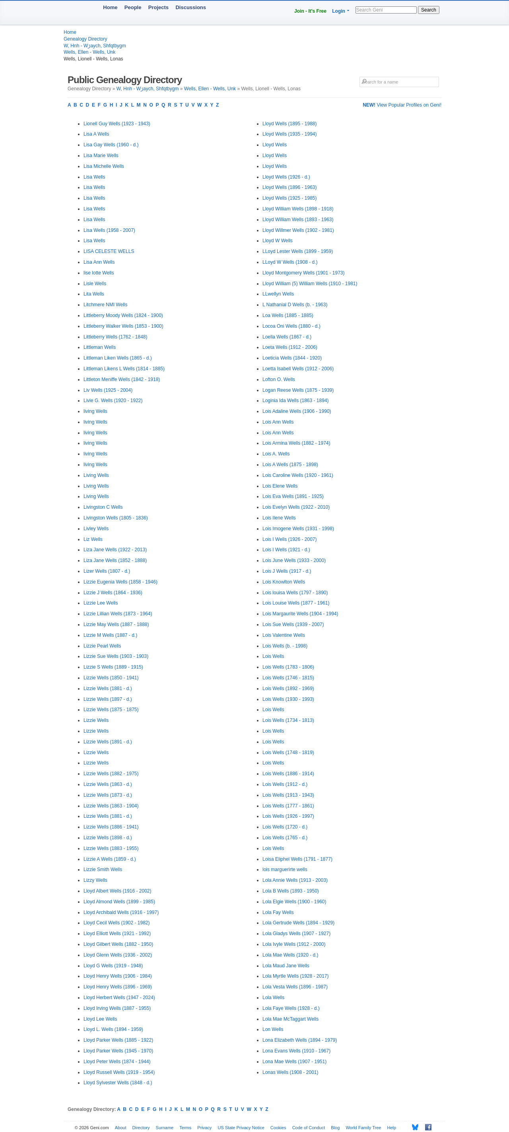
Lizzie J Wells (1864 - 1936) (113, 592)
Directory (141, 1127)
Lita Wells (94, 294)
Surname (165, 1127)
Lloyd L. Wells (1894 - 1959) (113, 1029)
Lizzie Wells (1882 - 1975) (111, 773)
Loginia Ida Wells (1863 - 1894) (295, 400)
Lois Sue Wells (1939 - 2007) (293, 624)
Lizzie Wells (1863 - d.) (108, 784)
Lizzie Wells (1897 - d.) (108, 699)
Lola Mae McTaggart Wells (290, 1019)
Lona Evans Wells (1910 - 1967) (296, 1051)
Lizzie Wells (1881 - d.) (108, 688)
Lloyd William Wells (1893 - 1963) (298, 219)
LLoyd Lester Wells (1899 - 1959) (297, 251)
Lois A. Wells (275, 454)
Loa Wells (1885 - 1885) (287, 315)
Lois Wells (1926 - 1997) (288, 816)
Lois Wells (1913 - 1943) (288, 795)
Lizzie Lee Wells (101, 603)
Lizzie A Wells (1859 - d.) (110, 859)
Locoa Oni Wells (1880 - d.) (291, 326)
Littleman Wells (100, 347)
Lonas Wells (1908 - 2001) (290, 1072)
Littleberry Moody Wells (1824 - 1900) (123, 315)
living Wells (95, 411)
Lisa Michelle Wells (104, 166)
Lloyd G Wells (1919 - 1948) (113, 966)
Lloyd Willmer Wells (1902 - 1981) (298, 230)
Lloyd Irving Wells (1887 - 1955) (117, 1008)
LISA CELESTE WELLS (109, 251)
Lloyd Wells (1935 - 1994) (289, 134)
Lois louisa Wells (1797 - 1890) (295, 592)
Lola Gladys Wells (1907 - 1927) (296, 933)
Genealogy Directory (85, 39)
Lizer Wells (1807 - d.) (107, 571)
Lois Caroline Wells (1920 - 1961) (297, 475)
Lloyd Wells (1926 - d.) (286, 177)
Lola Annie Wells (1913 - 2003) (295, 880)
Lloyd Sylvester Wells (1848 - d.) (118, 1082)
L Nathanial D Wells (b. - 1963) (294, 304)
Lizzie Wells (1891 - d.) (108, 742)
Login (338, 11)
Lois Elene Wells (280, 486)
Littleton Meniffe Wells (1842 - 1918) (122, 379)
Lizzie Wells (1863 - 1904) (111, 806)
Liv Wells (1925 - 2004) (108, 390)
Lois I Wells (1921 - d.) (286, 549)
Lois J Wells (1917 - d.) (286, 571)
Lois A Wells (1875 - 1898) (290, 464)
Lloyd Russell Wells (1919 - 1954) (119, 1072)
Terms (185, 1127)
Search (428, 10)
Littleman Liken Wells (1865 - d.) (118, 358)
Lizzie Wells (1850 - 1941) (111, 678)
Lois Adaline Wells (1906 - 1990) (296, 411)
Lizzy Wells (95, 880)
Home (110, 7)
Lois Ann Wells (278, 422)
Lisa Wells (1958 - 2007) (109, 230)
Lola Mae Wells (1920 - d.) (290, 955)
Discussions (190, 7)
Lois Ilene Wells (279, 518)
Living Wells (96, 475)
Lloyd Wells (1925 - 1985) (289, 198)
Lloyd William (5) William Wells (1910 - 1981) (309, 283)
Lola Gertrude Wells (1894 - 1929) (298, 923)
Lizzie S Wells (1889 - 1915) (113, 667)
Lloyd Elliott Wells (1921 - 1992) (117, 933)
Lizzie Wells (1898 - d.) (108, 837)
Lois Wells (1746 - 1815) (288, 678)
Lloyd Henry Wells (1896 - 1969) (118, 987)
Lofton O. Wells (278, 379)
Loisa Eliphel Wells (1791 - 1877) (297, 859)
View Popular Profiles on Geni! (402, 105)
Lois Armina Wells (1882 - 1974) (296, 443)
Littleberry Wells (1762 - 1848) (116, 337)
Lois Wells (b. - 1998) (284, 646)
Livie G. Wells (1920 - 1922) (113, 400)
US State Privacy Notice (241, 1127)
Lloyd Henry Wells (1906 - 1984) (118, 976)
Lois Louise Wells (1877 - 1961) (296, 603)
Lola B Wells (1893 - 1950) (290, 891)
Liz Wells (93, 539)
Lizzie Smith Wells (103, 869)
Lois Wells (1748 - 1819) (288, 752)
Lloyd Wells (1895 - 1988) (289, 123)
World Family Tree (363, 1127)
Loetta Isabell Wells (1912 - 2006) (298, 368)
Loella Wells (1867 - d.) (286, 337)
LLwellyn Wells (278, 294)
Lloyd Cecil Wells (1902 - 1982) (117, 923)
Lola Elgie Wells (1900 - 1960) (294, 901)
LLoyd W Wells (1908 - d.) (290, 262)
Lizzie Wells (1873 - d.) (108, 795)
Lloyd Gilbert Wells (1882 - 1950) (118, 944)
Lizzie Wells (96, 720)
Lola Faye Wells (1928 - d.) (291, 1008)
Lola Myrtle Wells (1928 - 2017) (295, 976)
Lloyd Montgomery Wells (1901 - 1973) (303, 273)
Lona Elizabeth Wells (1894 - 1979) (299, 1040)
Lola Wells (273, 997)
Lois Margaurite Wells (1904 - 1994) (300, 614)
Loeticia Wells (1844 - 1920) (292, 358)
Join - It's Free (310, 11)
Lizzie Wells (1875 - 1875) (111, 709)
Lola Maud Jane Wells (285, 966)
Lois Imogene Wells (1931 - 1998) (298, 528)
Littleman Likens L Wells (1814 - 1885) (124, 368)
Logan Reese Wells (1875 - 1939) (298, 390)
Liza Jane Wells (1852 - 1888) (115, 560)
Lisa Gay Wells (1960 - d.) (111, 145)
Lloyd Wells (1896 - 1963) (289, 187)
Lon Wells (272, 1029)
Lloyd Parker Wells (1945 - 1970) (118, 1051)
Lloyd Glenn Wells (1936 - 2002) (118, 955)
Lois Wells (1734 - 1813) (288, 720)
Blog (335, 1127)
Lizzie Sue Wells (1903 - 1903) (116, 656)
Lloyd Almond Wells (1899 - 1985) (119, 901)
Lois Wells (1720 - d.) (284, 827)
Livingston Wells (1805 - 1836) (116, 518)
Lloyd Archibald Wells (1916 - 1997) (121, 912)
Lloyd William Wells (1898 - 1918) (298, 209)
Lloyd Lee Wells (100, 1019)
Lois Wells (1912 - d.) (284, 784)
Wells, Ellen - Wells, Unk (89, 52)
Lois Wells (273, 656)
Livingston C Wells (103, 507)
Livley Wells (96, 528)
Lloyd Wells (274, 145)
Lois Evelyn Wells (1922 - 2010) (296, 507)
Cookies (278, 1127)
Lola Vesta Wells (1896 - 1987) (295, 987)
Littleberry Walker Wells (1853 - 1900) (123, 326)
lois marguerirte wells (284, 869)
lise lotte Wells (99, 273)
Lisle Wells (95, 283)
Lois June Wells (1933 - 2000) (294, 560)
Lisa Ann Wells (99, 262)
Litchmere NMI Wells (105, 304)
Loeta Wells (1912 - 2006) (289, 347)
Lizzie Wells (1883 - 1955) (111, 848)
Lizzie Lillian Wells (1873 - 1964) (118, 614)
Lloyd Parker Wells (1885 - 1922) (118, 1040)
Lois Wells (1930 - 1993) (288, 699)
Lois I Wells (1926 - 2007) (289, 539)
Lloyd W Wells (277, 240)
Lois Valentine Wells (283, 635)
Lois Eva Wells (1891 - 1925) (293, 496)
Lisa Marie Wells (101, 155)
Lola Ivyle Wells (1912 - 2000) (294, 944)
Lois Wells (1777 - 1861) (288, 806)
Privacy (204, 1127)
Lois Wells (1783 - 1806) (288, 667)
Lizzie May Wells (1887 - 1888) (116, 624)
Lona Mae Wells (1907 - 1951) (294, 1061)
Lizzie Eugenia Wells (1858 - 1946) (120, 582)
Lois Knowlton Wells (283, 582)
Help (391, 1127)
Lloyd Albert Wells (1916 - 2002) (118, 891)
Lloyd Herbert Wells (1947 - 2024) (119, 997)
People (133, 7)
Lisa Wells (94, 177)
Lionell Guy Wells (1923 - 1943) (117, 123)
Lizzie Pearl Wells (102, 646)
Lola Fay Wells (277, 912)
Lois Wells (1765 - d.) (284, 837)
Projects (158, 7)
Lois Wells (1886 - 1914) (288, 773)
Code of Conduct (308, 1127)
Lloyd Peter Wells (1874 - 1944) (117, 1061)
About (120, 1127)
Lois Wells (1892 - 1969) (288, 688)
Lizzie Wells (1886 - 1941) (111, 827)
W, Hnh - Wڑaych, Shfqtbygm (95, 46)
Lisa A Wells (96, 134)
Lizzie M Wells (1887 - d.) (110, 635)
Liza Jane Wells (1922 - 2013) (115, 549)
